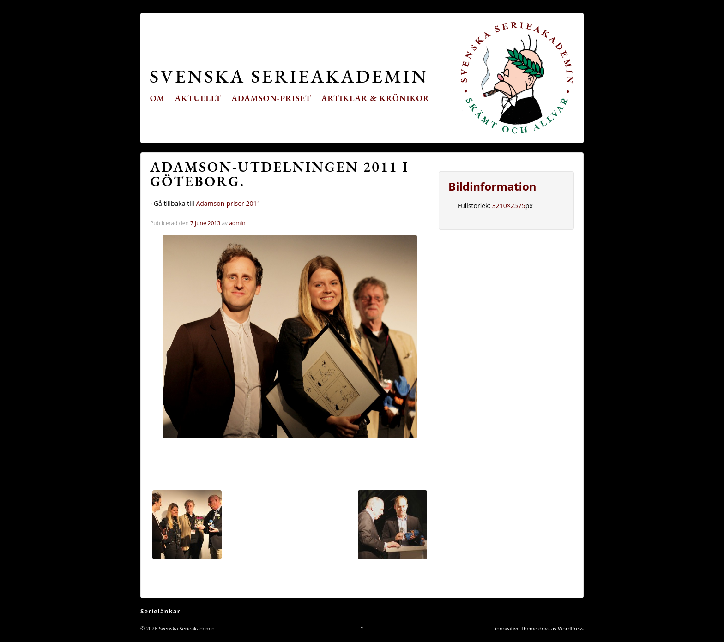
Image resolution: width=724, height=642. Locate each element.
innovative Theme (516, 628)
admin (237, 223)
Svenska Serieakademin (289, 76)
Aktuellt (198, 98)
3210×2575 (508, 205)
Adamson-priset (271, 98)
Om (157, 98)
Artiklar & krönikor (375, 98)
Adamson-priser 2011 (228, 203)
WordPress (571, 628)
